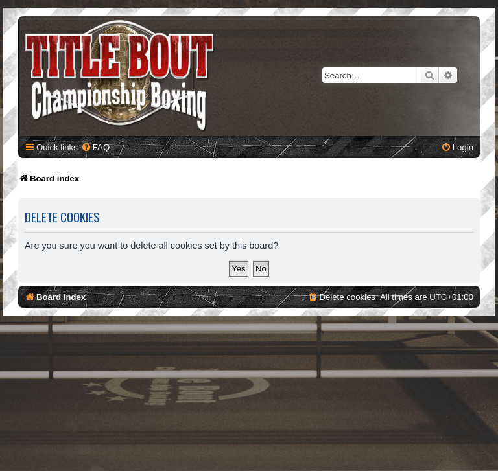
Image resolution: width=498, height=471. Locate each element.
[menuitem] (95, 147)
